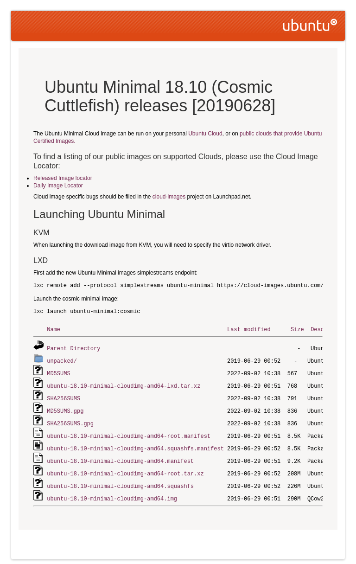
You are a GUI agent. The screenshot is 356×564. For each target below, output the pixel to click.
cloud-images (169, 196)
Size (297, 329)
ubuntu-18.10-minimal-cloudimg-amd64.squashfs (120, 480)
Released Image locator (62, 178)
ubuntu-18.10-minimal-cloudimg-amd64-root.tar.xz (125, 468)
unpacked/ (62, 360)
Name (53, 329)
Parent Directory (73, 348)
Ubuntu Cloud (205, 133)
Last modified (249, 329)
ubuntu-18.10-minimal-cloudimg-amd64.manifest (120, 456)
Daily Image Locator (58, 185)
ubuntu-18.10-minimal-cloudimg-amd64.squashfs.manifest (135, 444)
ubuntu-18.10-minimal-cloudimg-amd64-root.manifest (128, 432)
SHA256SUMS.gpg (70, 420)
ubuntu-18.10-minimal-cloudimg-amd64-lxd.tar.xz (123, 384)
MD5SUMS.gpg (65, 408)
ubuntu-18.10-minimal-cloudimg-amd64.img (112, 492)
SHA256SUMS (63, 396)
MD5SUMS (58, 372)
